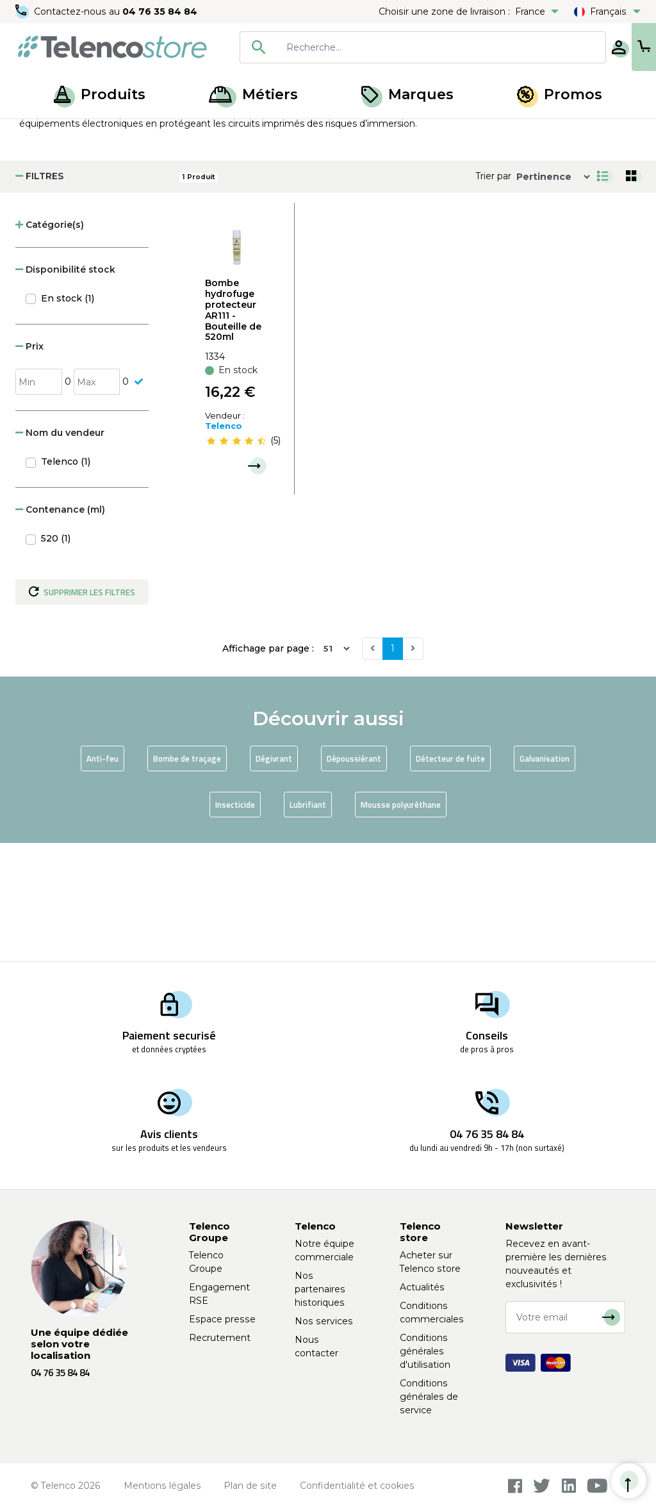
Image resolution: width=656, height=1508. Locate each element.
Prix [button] (29, 464)
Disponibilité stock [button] (65, 388)
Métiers (253, 94)
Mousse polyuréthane (401, 923)
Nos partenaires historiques (320, 1289)
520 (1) (55, 656)
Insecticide (235, 923)
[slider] (236, 558)
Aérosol (130, 133)
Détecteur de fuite (450, 876)
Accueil (34, 133)
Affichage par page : (268, 767)
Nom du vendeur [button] (59, 551)
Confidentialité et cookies (357, 1485)
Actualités (422, 1287)
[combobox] (380, 47)
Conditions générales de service (429, 1396)
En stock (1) (67, 416)
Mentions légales (162, 1485)
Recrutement (219, 1338)
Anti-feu (102, 876)
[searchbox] (399, 47)
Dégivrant (274, 876)
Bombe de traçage (187, 876)
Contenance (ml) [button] (60, 628)
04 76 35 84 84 (159, 11)
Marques (407, 94)
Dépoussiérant (354, 876)
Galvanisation (545, 876)
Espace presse (222, 1319)
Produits (99, 94)
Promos (559, 94)
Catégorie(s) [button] (49, 343)
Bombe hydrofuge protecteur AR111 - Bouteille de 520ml (233, 428)
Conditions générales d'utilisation (425, 1351)
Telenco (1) (65, 580)
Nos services (324, 1321)
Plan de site (250, 1485)
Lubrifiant (308, 923)
